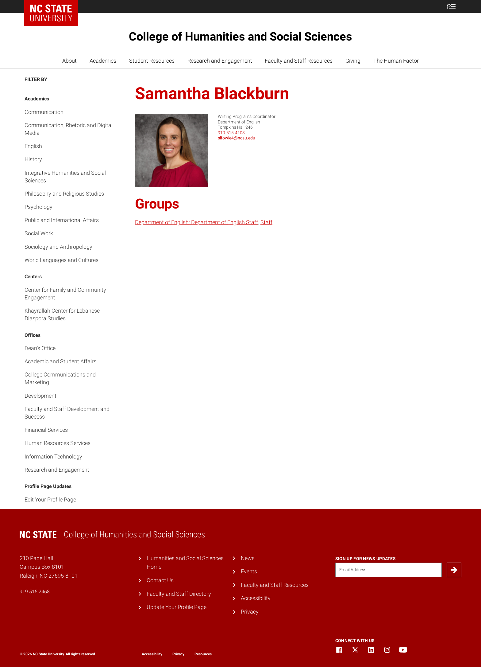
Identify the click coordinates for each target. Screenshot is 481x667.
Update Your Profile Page (176, 607)
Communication (44, 112)
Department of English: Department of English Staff (196, 222)
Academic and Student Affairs (60, 361)
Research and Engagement (219, 60)
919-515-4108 (231, 132)
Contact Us (160, 580)
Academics (103, 60)
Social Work (39, 233)
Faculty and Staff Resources (299, 60)
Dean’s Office (40, 348)
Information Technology (53, 456)
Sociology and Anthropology (58, 247)
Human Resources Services (57, 443)
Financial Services (46, 430)
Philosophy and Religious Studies (64, 193)
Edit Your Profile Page (50, 499)
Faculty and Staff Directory (179, 594)
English (33, 146)
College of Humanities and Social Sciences (240, 36)
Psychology (38, 207)
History (33, 159)
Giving (352, 60)
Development (40, 395)
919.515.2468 (35, 592)
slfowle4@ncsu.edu (236, 137)
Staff (266, 222)
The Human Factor (396, 60)
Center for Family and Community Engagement (65, 294)
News (248, 558)
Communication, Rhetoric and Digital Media (69, 129)
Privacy (250, 611)
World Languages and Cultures (61, 260)
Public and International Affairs (62, 220)
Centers (33, 276)
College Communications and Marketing (60, 378)
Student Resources (152, 60)
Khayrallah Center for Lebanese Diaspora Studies (62, 314)
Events (249, 571)
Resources (203, 654)
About (69, 60)
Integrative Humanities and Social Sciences (65, 177)
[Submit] (454, 570)
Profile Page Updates (48, 486)
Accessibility (256, 598)
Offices (32, 335)
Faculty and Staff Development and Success (67, 413)
